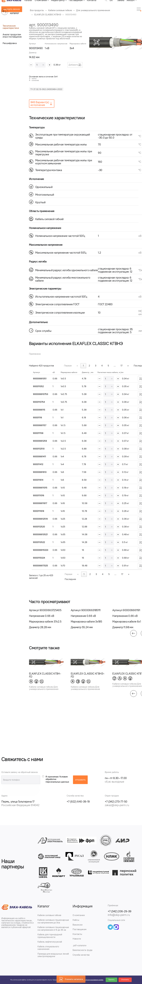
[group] (46, 618)
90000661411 (39, 456)
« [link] (77, 365)
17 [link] (121, 365)
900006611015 (40, 487)
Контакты (77, 934)
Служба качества (81, 954)
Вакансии (77, 924)
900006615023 (40, 550)
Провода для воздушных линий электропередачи (53, 955)
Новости (77, 938)
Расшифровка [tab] (10, 43)
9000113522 (39, 542)
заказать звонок (11, 9)
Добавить (75, 64)
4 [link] (102, 365)
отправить (80, 779)
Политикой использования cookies (91, 980)
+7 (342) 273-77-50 (116, 801)
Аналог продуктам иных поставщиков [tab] (12, 35)
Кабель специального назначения (48, 947)
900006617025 (40, 565)
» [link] (128, 365)
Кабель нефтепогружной (49, 941)
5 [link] (108, 365)
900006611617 (40, 503)
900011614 (38, 480)
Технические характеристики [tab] (11, 26)
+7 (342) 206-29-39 (119, 911)
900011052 (38, 386)
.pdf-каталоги (79, 945)
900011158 (38, 433)
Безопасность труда (82, 950)
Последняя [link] (70, 579)
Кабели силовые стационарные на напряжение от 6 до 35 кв (53, 928)
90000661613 (39, 472)
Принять (111, 980)
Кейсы (76, 920)
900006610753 (40, 394)
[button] (133, 633)
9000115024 (39, 557)
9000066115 (39, 409)
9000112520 (39, 526)
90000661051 (39, 378)
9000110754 (39, 402)
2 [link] (89, 365)
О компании (79, 915)
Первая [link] (68, 365)
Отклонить (125, 980)
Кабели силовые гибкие (49, 915)
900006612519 (40, 518)
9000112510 (39, 448)
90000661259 (40, 441)
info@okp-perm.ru (119, 915)
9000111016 (38, 495)
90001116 (37, 417)
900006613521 (40, 534)
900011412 (38, 464)
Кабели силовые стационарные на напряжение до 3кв (53, 921)
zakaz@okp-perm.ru (117, 805)
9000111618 (38, 511)
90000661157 (39, 425)
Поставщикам (79, 929)
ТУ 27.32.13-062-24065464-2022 (46, 89)
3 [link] (95, 365)
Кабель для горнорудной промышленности (49, 935)
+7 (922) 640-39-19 (78, 801)
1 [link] (83, 365)
